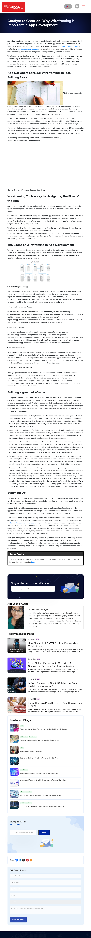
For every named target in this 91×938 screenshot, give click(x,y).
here (33, 562)
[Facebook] (16, 860)
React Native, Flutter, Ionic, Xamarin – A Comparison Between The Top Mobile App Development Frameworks (51, 666)
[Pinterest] (27, 860)
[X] (23, 860)
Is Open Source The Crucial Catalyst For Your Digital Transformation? (52, 684)
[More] (31, 860)
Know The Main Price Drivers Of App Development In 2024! (55, 704)
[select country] (68, 6)
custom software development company (23, 523)
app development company (28, 49)
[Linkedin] (20, 860)
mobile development (68, 46)
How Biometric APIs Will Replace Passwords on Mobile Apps (53, 644)
